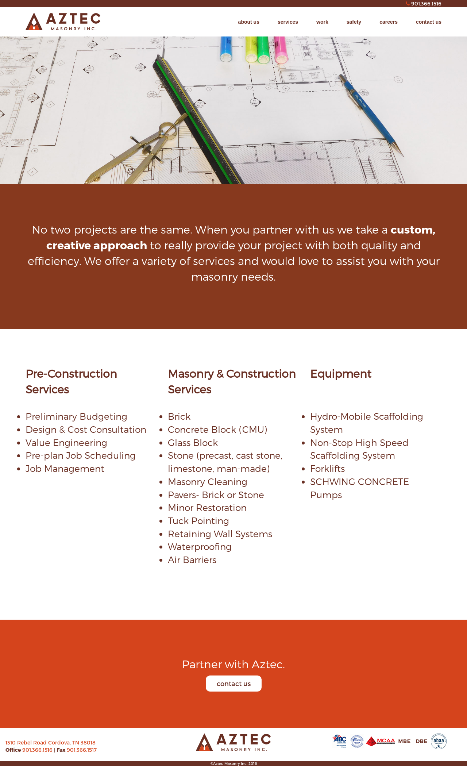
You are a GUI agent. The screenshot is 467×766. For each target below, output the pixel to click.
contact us (428, 22)
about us (248, 22)
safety (354, 22)
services (288, 22)
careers (388, 22)
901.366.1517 (82, 750)
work (322, 22)
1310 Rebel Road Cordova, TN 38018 (50, 742)
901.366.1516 (38, 750)
